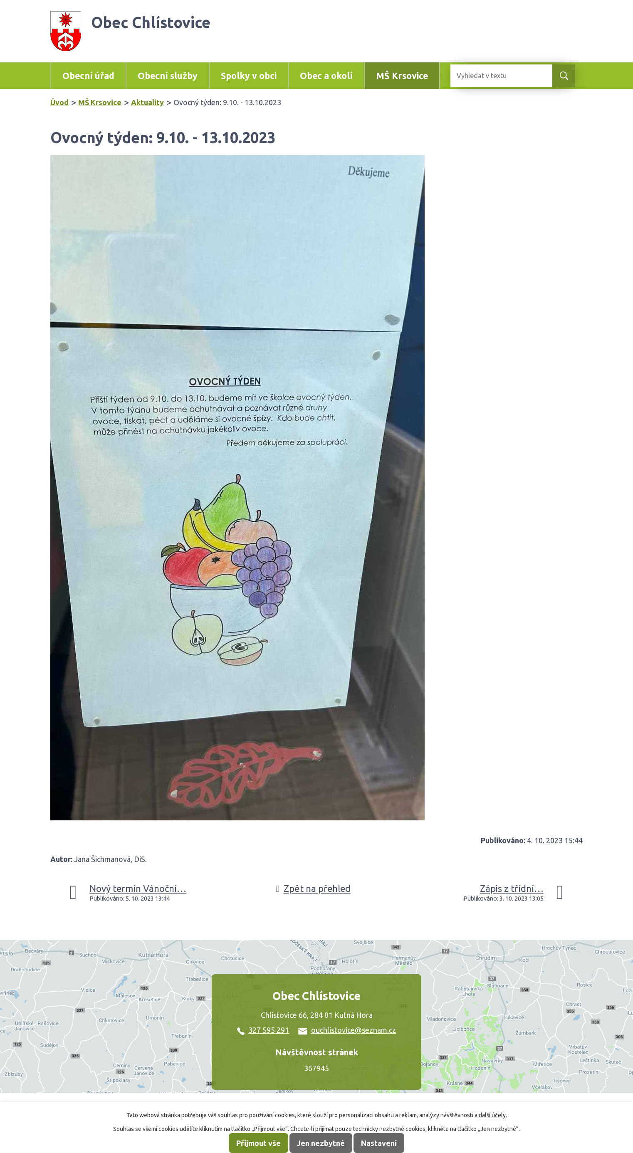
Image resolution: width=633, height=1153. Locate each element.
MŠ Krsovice (402, 76)
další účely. (493, 1115)
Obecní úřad (88, 76)
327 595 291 (263, 1030)
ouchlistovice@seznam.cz (347, 1030)
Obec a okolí (326, 76)
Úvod (59, 102)
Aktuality (147, 102)
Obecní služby (168, 76)
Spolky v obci (249, 76)
